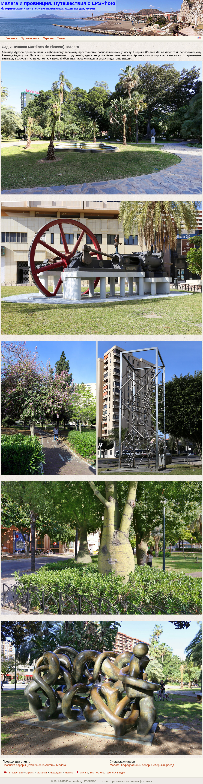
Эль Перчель (96, 772)
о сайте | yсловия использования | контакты (127, 781)
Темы (61, 38)
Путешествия (30, 38)
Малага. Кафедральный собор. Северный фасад (142, 765)
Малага (69, 772)
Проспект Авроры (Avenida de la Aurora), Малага (34, 765)
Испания (42, 772)
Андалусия (56, 772)
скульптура (118, 772)
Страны (48, 38)
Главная (11, 38)
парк (108, 772)
